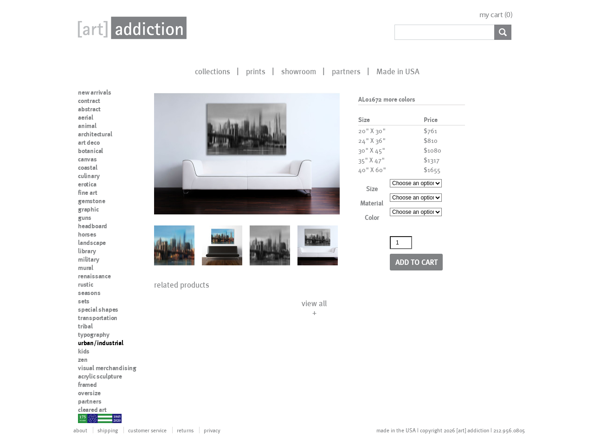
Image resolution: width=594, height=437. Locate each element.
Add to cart (416, 261)
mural (85, 267)
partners (346, 71)
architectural (95, 134)
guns (84, 217)
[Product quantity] (401, 242)
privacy (212, 430)
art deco (88, 142)
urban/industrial (100, 343)
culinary (88, 176)
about (80, 430)
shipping (107, 430)
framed (87, 384)
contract (89, 100)
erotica (87, 184)
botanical (90, 150)
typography (94, 334)
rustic (85, 284)
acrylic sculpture (100, 376)
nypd (85, 418)
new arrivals (94, 92)
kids (84, 351)
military (88, 259)
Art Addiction (130, 27)
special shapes (98, 309)
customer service (147, 430)
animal (87, 125)
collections (212, 71)
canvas (87, 159)
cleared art (92, 409)
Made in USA (398, 71)
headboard (92, 226)
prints (255, 71)
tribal (85, 326)
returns (185, 430)
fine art (87, 192)
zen (82, 359)
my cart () (496, 15)
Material (371, 203)
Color (372, 217)
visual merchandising (107, 368)
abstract (89, 109)
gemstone (91, 201)
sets (84, 301)
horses (87, 234)
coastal (87, 167)
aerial (85, 117)
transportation (97, 317)
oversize (89, 393)
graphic (88, 209)
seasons (89, 292)
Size (372, 189)
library (87, 251)
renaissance (94, 276)
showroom (298, 71)
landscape (92, 242)
